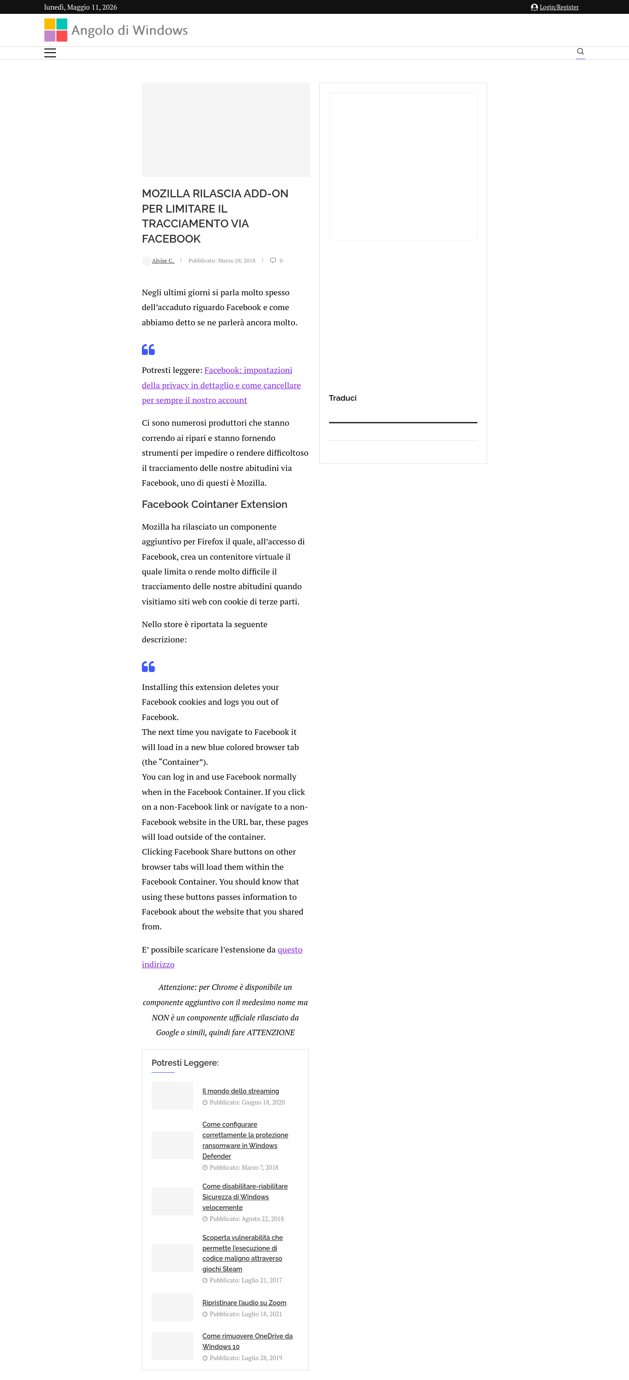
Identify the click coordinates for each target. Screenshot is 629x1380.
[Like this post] (122, 993)
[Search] (580, 53)
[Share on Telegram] (180, 993)
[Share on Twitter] (141, 993)
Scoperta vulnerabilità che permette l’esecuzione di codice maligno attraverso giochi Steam (342, 852)
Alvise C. (72, 281)
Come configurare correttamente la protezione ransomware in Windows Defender (342, 801)
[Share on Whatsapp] (170, 993)
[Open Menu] (50, 53)
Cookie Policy (339, 1288)
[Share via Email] (190, 993)
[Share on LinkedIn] (150, 993)
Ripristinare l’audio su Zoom (158, 896)
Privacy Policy (290, 1288)
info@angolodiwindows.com (331, 1240)
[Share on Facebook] (132, 993)
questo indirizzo (212, 699)
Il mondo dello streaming (154, 793)
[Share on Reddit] (160, 993)
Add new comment (92, 1013)
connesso (113, 1035)
